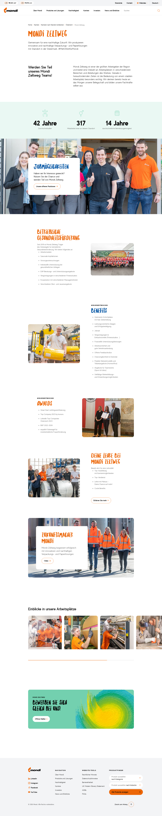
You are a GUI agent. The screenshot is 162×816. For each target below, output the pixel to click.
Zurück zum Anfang (124, 804)
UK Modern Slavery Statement (93, 786)
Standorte (118, 3)
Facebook (33, 787)
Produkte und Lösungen (55, 10)
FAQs (84, 794)
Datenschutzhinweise (90, 778)
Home (30, 25)
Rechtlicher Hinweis (89, 775)
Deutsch (156, 3)
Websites (142, 3)
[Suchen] (158, 10)
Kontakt (129, 3)
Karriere (86, 10)
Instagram (33, 783)
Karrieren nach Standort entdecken (52, 25)
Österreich (69, 25)
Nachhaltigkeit (74, 10)
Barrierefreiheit (87, 782)
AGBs (84, 790)
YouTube (32, 792)
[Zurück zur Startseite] (11, 10)
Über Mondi (37, 10)
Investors (97, 10)
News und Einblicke (112, 10)
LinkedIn (32, 778)
